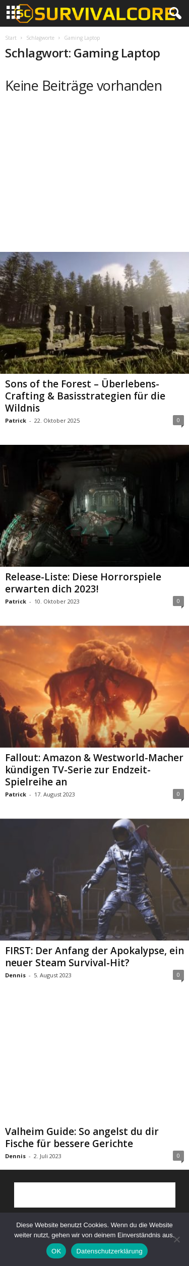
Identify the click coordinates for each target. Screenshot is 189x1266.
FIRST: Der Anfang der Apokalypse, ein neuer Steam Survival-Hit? (94, 956)
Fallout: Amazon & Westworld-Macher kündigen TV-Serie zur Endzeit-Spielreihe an (94, 769)
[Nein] (176, 1239)
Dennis (15, 975)
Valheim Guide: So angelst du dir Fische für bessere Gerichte (82, 1137)
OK (56, 1251)
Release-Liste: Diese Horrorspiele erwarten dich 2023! (83, 582)
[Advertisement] (94, 178)
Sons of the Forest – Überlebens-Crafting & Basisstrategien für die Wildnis (85, 396)
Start (11, 37)
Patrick (15, 420)
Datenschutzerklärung (109, 1251)
